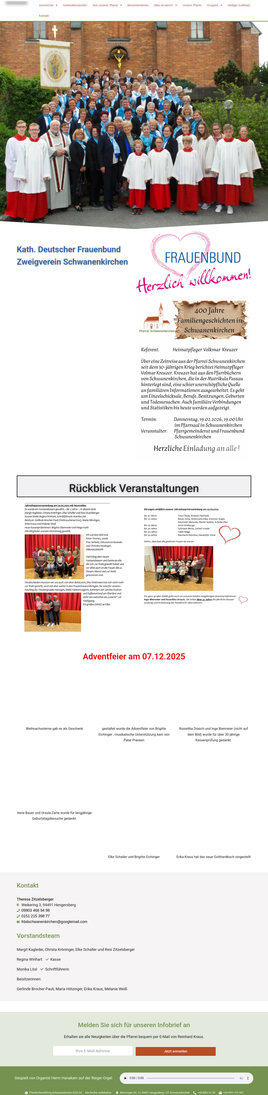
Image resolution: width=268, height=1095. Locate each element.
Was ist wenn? (165, 5)
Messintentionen (138, 5)
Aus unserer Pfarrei (107, 5)
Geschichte (48, 5)
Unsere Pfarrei (192, 5)
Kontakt (44, 15)
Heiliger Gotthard (239, 5)
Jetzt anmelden (175, 1051)
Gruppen (214, 5)
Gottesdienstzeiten (75, 5)
